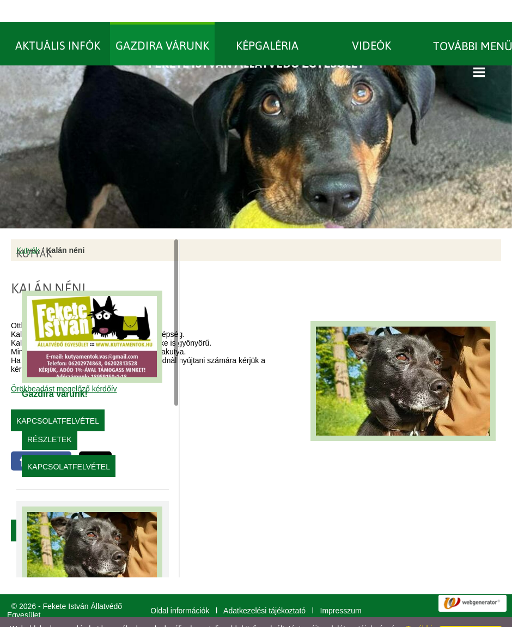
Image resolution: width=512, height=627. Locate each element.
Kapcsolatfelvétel (68, 445)
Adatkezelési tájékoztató (264, 588)
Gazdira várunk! (55, 372)
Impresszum (341, 588)
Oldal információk (179, 588)
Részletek (49, 417)
